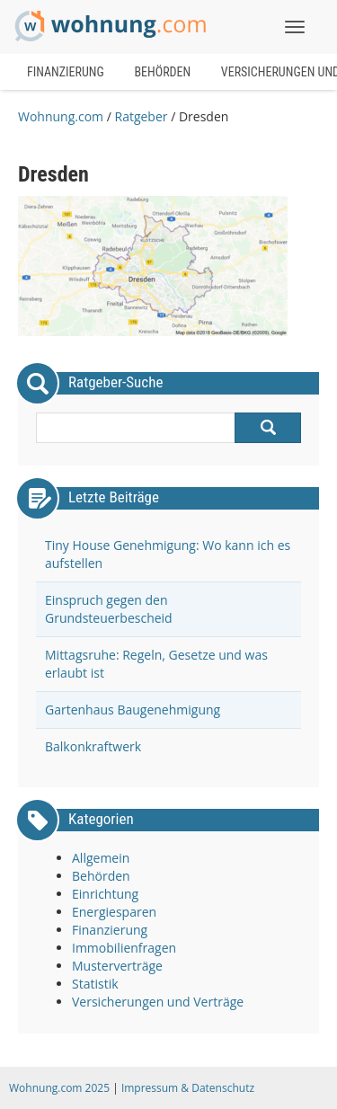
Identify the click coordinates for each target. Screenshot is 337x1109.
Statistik (95, 983)
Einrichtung (105, 893)
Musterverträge (117, 965)
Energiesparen (114, 911)
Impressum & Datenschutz (187, 1088)
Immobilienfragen (124, 947)
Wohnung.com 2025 (59, 1088)
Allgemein (100, 857)
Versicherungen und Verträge (158, 1001)
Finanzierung (65, 72)
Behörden (162, 72)
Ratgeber (140, 116)
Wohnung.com (60, 116)
